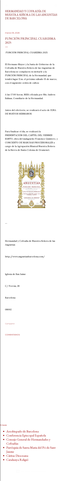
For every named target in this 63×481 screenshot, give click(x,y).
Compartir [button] (10, 323)
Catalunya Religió (17, 460)
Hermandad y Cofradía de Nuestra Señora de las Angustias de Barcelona (31, 14)
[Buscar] (56, 5)
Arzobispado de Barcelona (22, 431)
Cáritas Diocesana (17, 456)
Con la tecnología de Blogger (31, 471)
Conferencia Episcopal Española (26, 435)
